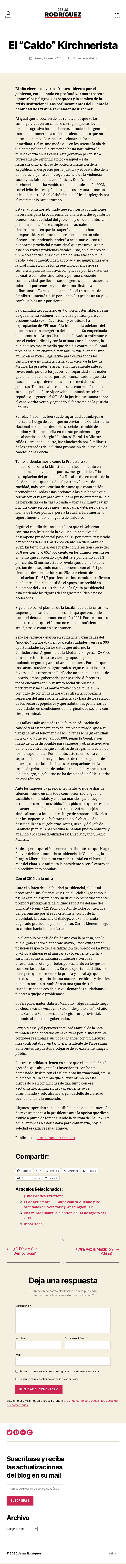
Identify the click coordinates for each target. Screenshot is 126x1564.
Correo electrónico (77, 1339)
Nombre (21, 1339)
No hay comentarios (85, 59)
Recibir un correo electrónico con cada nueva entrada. (49, 1380)
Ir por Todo (33, 1225)
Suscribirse (19, 1502)
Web (18, 1356)
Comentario (23, 1307)
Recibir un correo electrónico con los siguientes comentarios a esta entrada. (61, 1372)
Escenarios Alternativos (56, 1139)
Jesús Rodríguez (30, 1554)
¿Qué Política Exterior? (44, 1197)
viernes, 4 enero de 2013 (48, 59)
